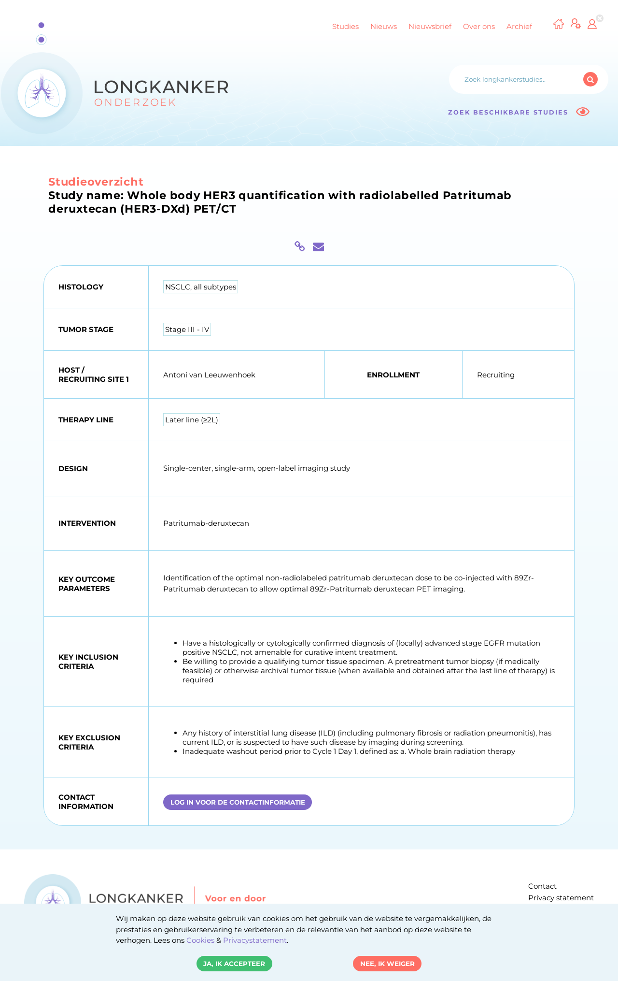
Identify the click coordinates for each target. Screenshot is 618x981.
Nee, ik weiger (387, 963)
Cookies (200, 940)
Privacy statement (561, 897)
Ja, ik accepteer (234, 963)
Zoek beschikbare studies (519, 111)
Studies (345, 26)
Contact (542, 886)
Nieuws (383, 26)
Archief (519, 26)
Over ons (479, 26)
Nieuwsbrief (429, 26)
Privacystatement (255, 940)
